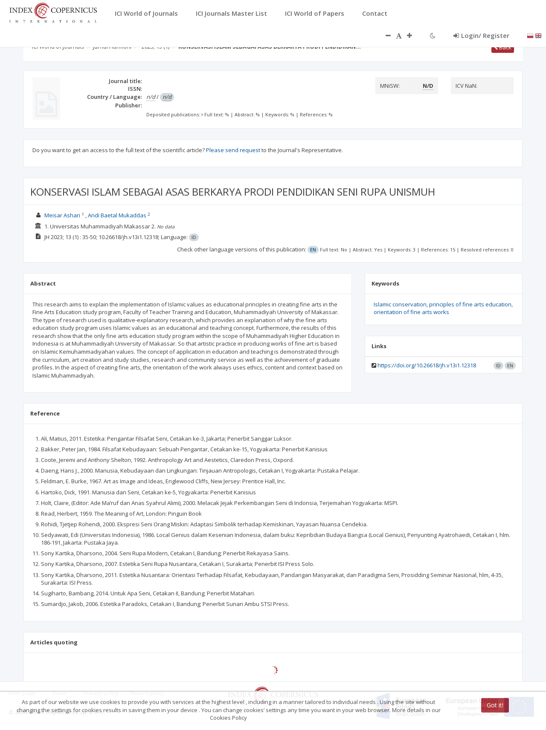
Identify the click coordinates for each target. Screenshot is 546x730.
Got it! (495, 705)
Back (502, 47)
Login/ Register (481, 35)
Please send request (233, 150)
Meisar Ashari (62, 215)
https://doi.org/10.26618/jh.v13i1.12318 (427, 365)
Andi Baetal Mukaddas (117, 215)
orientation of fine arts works (411, 312)
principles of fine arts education (470, 304)
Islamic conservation (400, 304)
